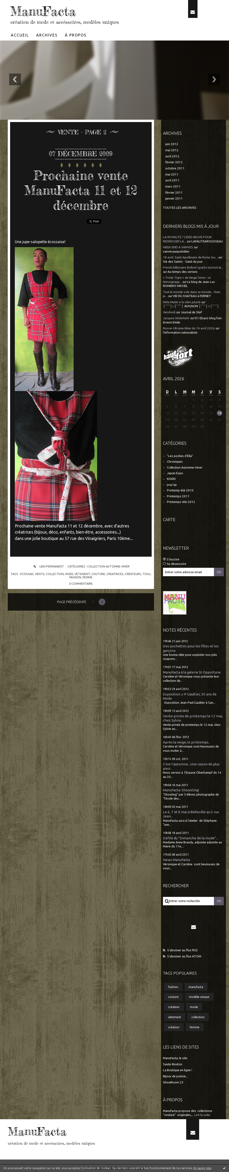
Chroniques (175, 461)
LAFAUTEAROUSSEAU (207, 241)
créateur (174, 1007)
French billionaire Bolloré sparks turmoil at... (193, 267)
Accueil (20, 35)
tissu (146, 574)
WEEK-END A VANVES (178, 247)
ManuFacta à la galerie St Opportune (192, 672)
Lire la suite (202, 1115)
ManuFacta (43, 11)
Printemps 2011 (178, 496)
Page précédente (71, 602)
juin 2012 (171, 144)
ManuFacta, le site (175, 1058)
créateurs (133, 574)
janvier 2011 (174, 198)
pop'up (172, 484)
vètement (82, 574)
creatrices (115, 574)
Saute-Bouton (172, 1064)
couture (98, 574)
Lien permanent (48, 566)
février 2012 (174, 162)
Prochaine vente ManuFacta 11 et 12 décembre (80, 190)
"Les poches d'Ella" (180, 456)
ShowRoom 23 (173, 1082)
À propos (76, 35)
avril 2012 (172, 156)
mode (194, 1007)
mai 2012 (171, 150)
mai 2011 (171, 174)
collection (55, 574)
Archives (47, 35)
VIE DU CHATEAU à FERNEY (192, 296)
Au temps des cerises (182, 272)
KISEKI (171, 479)
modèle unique (199, 996)
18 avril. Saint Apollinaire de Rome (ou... (190, 257)
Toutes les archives (179, 207)
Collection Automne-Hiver (108, 566)
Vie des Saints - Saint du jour (183, 261)
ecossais (27, 574)
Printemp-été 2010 (180, 490)
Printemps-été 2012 (181, 502)
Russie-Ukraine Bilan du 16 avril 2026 (189, 328)
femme (87, 577)
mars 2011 (173, 186)
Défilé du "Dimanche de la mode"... (190, 838)
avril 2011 (172, 180)
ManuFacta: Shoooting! (181, 790)
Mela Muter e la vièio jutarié (182, 302)
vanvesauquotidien (176, 251)
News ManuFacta (176, 860)
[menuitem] (20, 35)
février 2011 (174, 192)
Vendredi (169, 312)
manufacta (196, 986)
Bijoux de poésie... (175, 1076)
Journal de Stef (191, 312)
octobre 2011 (175, 168)
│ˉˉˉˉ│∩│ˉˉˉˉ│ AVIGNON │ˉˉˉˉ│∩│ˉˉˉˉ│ (191, 306)
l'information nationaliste (180, 332)
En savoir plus (202, 1168)
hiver (69, 574)
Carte (169, 519)
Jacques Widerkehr (176, 318)
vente (39, 574)
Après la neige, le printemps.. (186, 742)
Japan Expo (175, 473)
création (173, 1027)
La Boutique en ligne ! (177, 1070)
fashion (75, 577)
